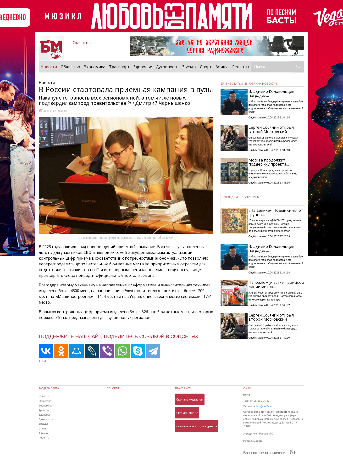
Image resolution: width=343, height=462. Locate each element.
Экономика (94, 66)
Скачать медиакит (189, 399)
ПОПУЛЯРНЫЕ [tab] (251, 197)
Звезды (189, 66)
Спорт (206, 66)
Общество (70, 66)
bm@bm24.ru (264, 406)
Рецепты (240, 66)
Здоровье (142, 66)
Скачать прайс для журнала (196, 426)
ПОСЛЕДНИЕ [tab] (230, 197)
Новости (50, 66)
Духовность (167, 66)
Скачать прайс (187, 413)
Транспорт (119, 66)
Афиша (222, 66)
